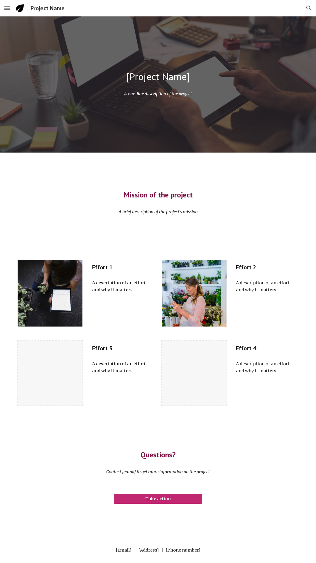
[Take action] (158, 498)
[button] (7, 8)
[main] (158, 76)
